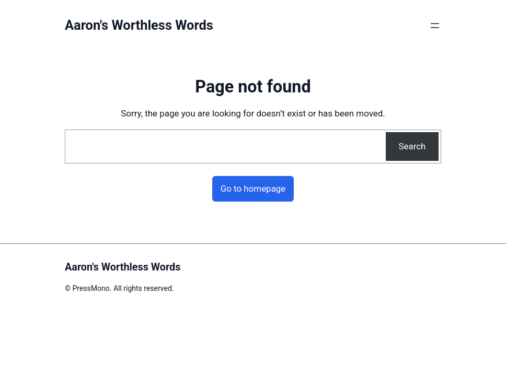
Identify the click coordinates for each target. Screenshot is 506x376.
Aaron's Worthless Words (139, 25)
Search (412, 146)
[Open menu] (435, 25)
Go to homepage (253, 188)
